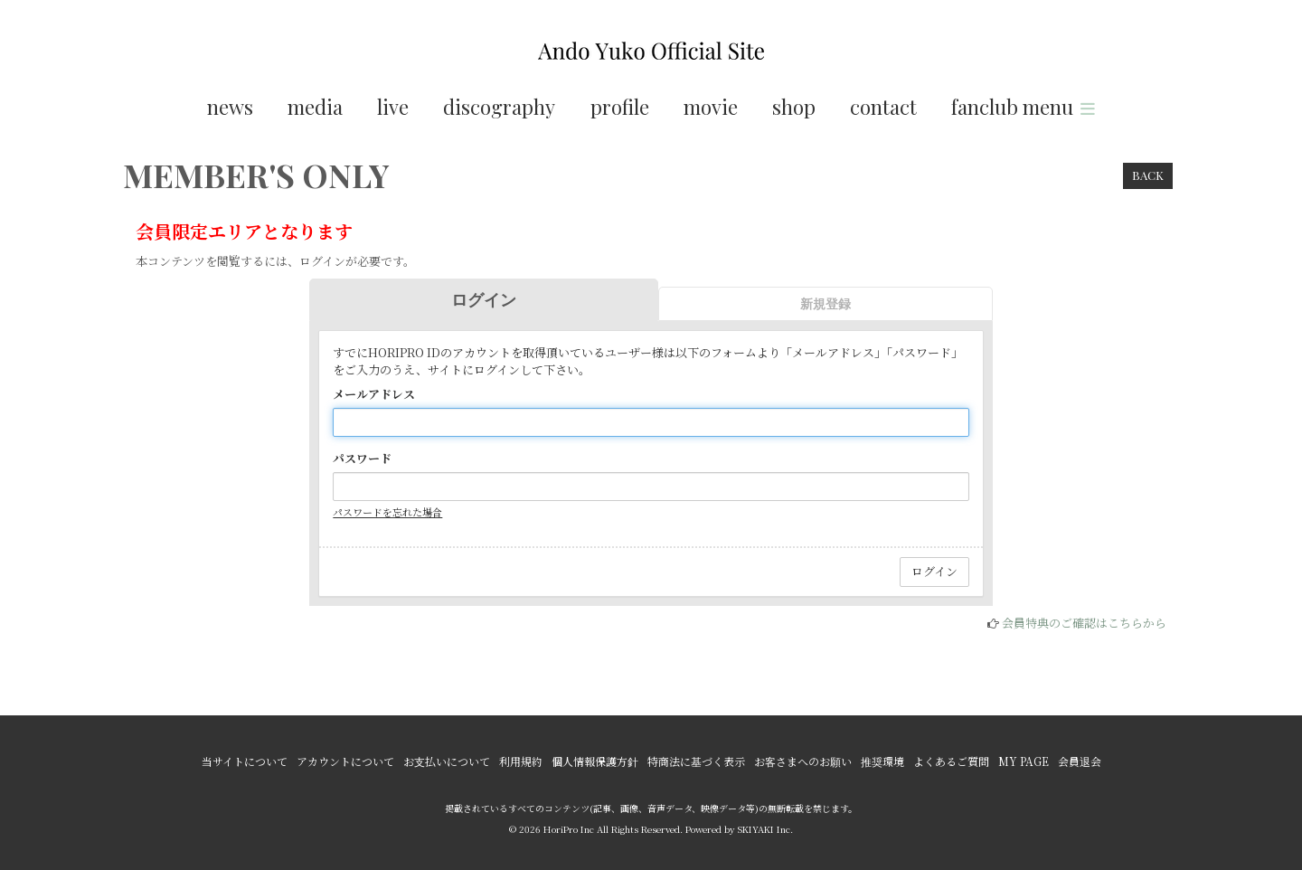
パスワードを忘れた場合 (387, 512)
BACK (1148, 175)
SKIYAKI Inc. (765, 829)
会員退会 (1079, 761)
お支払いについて (446, 761)
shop (794, 106)
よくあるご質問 (951, 761)
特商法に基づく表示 (696, 761)
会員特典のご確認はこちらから (1084, 622)
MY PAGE (1023, 761)
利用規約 (520, 761)
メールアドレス (374, 394)
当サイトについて (245, 761)
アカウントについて (345, 761)
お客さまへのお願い (803, 761)
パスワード (362, 458)
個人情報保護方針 (595, 761)
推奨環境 (882, 761)
